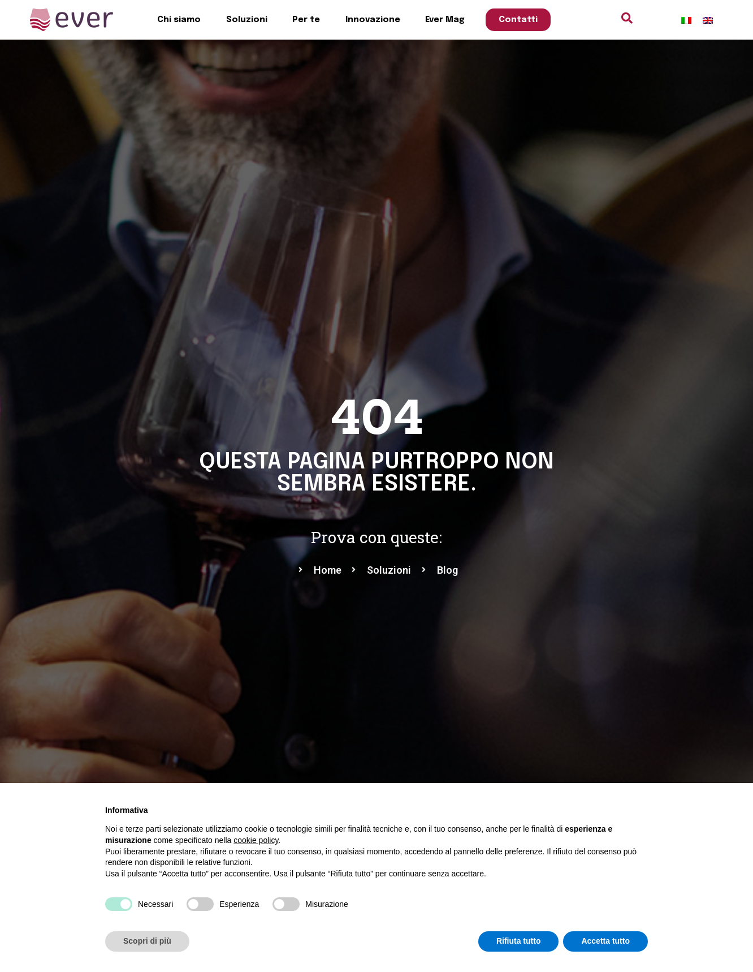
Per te (306, 19)
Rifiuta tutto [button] (518, 940)
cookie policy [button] (255, 840)
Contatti (518, 19)
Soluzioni (246, 19)
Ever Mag (445, 19)
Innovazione (372, 19)
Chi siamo (179, 19)
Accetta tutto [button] (605, 940)
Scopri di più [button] (147, 940)
